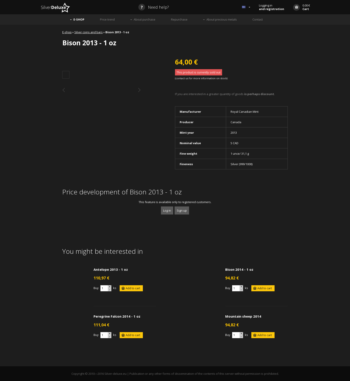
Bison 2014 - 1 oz (239, 269)
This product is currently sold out (199, 72)
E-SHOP (78, 19)
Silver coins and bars (88, 32)
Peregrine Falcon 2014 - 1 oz (117, 316)
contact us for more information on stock (201, 78)
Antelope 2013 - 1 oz (111, 269)
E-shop (67, 32)
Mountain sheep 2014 (243, 316)
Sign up (182, 210)
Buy (96, 288)
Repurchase (179, 19)
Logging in (271, 7)
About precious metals (221, 19)
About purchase (144, 19)
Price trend (107, 19)
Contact (257, 19)
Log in (167, 210)
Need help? (153, 7)
